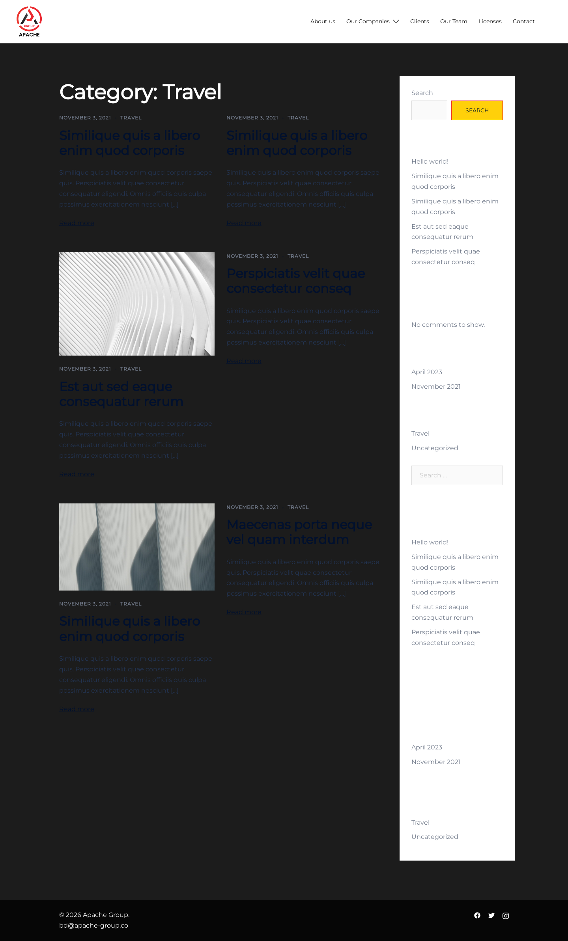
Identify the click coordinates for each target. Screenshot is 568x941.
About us (322, 21)
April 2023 (426, 372)
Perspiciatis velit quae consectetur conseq (295, 281)
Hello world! (429, 161)
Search (422, 93)
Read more (76, 223)
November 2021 (436, 386)
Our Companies (368, 21)
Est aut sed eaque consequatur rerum (121, 394)
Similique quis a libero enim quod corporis (129, 143)
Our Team (453, 21)
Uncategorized (434, 448)
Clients (419, 21)
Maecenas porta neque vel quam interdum (299, 532)
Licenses (490, 21)
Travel (131, 118)
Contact (524, 21)
